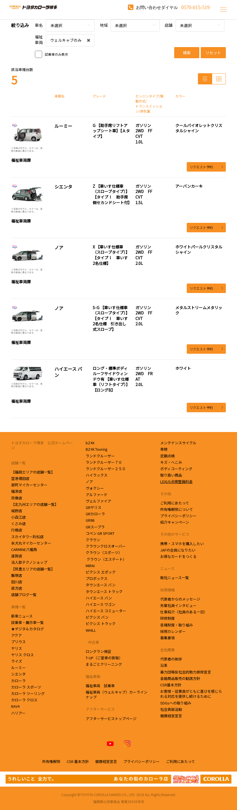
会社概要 (167, 649)
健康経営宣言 (171, 715)
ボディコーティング (176, 468)
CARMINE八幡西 (24, 549)
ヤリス (16, 648)
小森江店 (19, 517)
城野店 (17, 510)
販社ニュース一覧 (174, 577)
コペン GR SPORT (100, 533)
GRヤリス (93, 507)
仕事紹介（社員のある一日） (183, 611)
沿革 (163, 665)
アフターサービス (100, 709)
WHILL (91, 630)
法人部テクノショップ (29, 562)
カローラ (18, 680)
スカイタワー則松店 (27, 536)
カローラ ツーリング (28, 693)
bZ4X (90, 442)
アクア (16, 635)
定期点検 (167, 455)
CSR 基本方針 (78, 761)
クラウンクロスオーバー (106, 546)
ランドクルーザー (100, 455)
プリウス (18, 641)
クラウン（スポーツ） (104, 552)
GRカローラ (95, 513)
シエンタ (19, 674)
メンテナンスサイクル (178, 442)
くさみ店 (19, 523)
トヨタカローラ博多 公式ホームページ (42, 445)
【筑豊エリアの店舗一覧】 (33, 569)
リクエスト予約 (206, 166)
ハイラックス (96, 475)
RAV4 (15, 706)
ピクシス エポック (101, 572)
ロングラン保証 (98, 651)
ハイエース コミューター (106, 610)
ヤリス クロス (22, 654)
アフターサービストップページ (111, 718)
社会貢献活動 (171, 709)
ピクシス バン (97, 617)
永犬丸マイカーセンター (31, 543)
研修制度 (167, 618)
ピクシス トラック (101, 623)
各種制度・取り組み (176, 625)
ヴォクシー (95, 488)
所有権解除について (176, 509)
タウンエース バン (101, 584)
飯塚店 (17, 575)
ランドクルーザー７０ (104, 462)
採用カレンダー (173, 631)
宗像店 (17, 498)
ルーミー (18, 667)
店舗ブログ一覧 (24, 594)
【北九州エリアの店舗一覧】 (34, 504)
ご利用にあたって (174, 503)
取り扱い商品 (171, 475)
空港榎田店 (20, 478)
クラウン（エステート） (106, 559)
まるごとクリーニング (104, 664)
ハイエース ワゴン (100, 604)
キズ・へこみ (171, 462)
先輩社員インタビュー (178, 605)
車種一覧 (18, 606)
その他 (165, 493)
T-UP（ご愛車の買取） (104, 657)
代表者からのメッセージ (180, 599)
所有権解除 (51, 761)
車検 (163, 449)
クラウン (94, 539)
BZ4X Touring (96, 449)
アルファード (96, 494)
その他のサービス (174, 534)
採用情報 (167, 589)
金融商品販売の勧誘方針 (180, 678)
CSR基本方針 (170, 684)
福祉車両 (93, 676)
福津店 (16, 491)
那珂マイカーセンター (29, 484)
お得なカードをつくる (178, 556)
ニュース (167, 568)
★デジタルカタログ (27, 628)
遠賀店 (17, 555)
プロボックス (96, 578)
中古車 (92, 642)
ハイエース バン (99, 598)
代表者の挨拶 (171, 659)
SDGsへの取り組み (175, 703)
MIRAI (90, 565)
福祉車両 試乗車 (100, 685)
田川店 (17, 581)
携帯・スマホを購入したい (182, 543)
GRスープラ (95, 527)
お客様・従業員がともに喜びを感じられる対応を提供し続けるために (191, 694)
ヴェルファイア (98, 501)
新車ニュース (22, 616)
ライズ (16, 661)
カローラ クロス (24, 699)
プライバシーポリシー (178, 515)
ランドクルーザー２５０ (106, 468)
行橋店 (17, 530)
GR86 (90, 520)
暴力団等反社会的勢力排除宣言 (185, 672)
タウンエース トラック (104, 591)
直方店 (17, 588)
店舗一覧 (18, 462)
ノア (89, 481)
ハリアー (18, 713)
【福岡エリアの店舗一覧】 (33, 472)
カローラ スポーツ (26, 687)
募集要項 (167, 637)
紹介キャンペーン (174, 522)
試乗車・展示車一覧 (27, 622)
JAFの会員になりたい (177, 550)
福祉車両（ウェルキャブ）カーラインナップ (116, 694)
